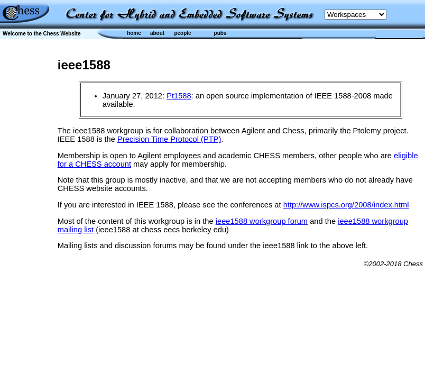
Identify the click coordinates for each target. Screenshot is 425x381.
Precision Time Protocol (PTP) (169, 139)
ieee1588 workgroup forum (262, 221)
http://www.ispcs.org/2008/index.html (346, 205)
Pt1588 (179, 96)
